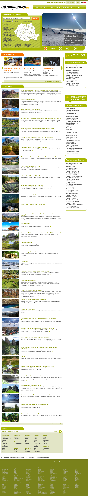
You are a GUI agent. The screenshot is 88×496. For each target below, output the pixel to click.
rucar (27, 490)
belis (3, 474)
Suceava (27, 451)
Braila (35, 438)
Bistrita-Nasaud (6, 438)
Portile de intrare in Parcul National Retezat (34, 404)
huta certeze (52, 490)
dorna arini (16, 475)
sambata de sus (5, 473)
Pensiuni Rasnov (71, 195)
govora (51, 493)
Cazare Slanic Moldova (72, 137)
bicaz (39, 474)
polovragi (28, 474)
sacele (76, 469)
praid (3, 475)
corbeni (15, 477)
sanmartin (64, 493)
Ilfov (35, 448)
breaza (3, 489)
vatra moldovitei (41, 480)
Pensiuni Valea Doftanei (72, 201)
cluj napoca (16, 482)
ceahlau (64, 480)
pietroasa (40, 489)
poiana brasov (29, 469)
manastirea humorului (18, 478)
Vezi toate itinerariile (56, 424)
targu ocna (40, 479)
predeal (3, 476)
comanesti (40, 472)
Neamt (27, 441)
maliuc (64, 475)
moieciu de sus (5, 480)
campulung (4, 486)
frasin (15, 489)
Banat (15, 441)
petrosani (4, 487)
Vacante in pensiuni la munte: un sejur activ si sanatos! (38, 395)
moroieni (3, 491)
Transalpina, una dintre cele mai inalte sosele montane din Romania (39, 214)
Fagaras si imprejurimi (9, 40)
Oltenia (45, 435)
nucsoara (52, 467)
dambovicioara (29, 482)
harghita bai (65, 478)
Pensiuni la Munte (71, 189)
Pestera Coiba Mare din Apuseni (31, 376)
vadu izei (3, 482)
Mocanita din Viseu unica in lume (31, 414)
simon (51, 468)
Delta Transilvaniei (26, 357)
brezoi (76, 467)
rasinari (39, 469)
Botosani (27, 449)
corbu (51, 472)
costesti (64, 473)
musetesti (76, 482)
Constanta (46, 448)
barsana (64, 467)
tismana (52, 488)
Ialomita (36, 446)
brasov (39, 490)
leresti (27, 485)
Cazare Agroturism (72, 151)
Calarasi (36, 441)
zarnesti (3, 474)
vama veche (52, 482)
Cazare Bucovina (72, 123)
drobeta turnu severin (42, 492)
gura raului (4, 488)
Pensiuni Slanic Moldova (72, 190)
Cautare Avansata (27, 21)
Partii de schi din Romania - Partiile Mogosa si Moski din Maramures (38, 319)
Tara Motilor (6, 43)
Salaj (3, 449)
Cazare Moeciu (71, 113)
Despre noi (49, 2)
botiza (15, 476)
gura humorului (5, 478)
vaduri (64, 470)
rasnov (3, 470)
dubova (27, 470)
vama (3, 477)
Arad (15, 449)
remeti (15, 484)
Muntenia (36, 435)
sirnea (64, 489)
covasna (15, 474)
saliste (27, 473)
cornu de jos (77, 485)
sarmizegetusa (17, 489)
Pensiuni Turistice (71, 192)
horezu (27, 482)
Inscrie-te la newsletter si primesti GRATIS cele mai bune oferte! (78, 97)
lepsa (27, 472)
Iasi (26, 440)
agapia (15, 472)
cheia (15, 470)
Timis (15, 445)
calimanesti (65, 467)
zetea (51, 481)
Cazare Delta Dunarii (73, 110)
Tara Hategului (7, 41)
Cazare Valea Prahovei (74, 148)
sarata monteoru (29, 467)
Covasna (4, 443)
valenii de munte (66, 485)
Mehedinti (46, 440)
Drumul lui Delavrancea (28, 309)
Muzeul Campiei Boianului (29, 252)
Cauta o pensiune (41, 7)
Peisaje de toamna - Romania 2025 (31, 290)
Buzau (35, 440)
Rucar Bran (6, 26)
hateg (27, 467)
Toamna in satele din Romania (30, 109)
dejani (39, 473)
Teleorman (37, 451)
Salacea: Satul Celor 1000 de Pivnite (32, 176)
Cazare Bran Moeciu (73, 140)
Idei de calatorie (55, 7)
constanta (76, 468)
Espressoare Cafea (69, 461)
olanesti (76, 477)
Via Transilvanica (26, 223)
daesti (51, 485)
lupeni (64, 491)
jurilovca (52, 487)
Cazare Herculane (70, 108)
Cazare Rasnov (70, 142)
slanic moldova (17, 480)
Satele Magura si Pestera (28, 280)
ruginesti (64, 488)
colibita (27, 480)
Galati (27, 438)
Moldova (27, 435)
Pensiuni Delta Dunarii (74, 67)
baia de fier (16, 493)
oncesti (76, 476)
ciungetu (52, 471)
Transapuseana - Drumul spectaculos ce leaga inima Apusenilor (41, 118)
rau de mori (28, 476)
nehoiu (76, 467)
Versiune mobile (26, 461)
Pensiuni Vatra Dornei (72, 70)
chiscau (27, 491)
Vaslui (27, 443)
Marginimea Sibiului (8, 37)
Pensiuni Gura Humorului (74, 75)
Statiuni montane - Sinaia (28, 195)
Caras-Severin (18, 443)
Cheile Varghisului (26, 242)
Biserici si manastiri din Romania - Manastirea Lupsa (37, 366)
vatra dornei (65, 469)
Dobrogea (46, 446)
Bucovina (5, 27)
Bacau (27, 437)
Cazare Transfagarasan (72, 138)
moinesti (40, 482)
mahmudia (16, 485)
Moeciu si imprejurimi (8, 28)
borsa (15, 487)
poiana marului (17, 479)
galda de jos (77, 487)
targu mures (28, 471)
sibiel (15, 467)
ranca (3, 484)
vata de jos (77, 478)
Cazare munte (70, 124)
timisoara (16, 491)
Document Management (52, 461)
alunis (76, 483)
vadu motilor (40, 481)
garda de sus (4, 489)
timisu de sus (65, 471)
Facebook (62, 2)
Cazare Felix (69, 126)
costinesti (52, 491)
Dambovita (37, 443)
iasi (14, 469)
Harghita (4, 445)
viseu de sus (77, 474)
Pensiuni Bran (70, 78)
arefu (39, 489)
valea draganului (17, 482)
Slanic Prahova (27, 44)
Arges (35, 437)
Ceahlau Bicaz (7, 29)
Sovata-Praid (27, 45)
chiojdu (39, 491)
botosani (28, 487)
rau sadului (77, 486)
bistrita (27, 484)
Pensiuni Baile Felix (71, 80)
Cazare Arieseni (71, 143)
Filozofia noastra (56, 2)
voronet (15, 473)
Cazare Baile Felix (72, 118)
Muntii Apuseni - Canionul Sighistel (32, 185)
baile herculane (5, 472)
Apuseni (5, 24)
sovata (3, 467)
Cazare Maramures (71, 135)
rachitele (40, 488)
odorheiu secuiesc (17, 492)
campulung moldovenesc (19, 481)
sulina (27, 481)
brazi (27, 478)
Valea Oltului (18, 45)
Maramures (17, 435)
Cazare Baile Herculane (72, 150)
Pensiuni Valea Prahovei (72, 73)
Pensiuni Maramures (72, 83)
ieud (27, 488)
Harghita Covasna (7, 34)
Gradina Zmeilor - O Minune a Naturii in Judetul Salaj (37, 128)
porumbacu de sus (42, 467)
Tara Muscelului (7, 44)
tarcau (39, 486)
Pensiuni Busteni (72, 168)
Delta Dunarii (6, 31)
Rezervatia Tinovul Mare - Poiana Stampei (34, 147)
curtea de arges (17, 468)
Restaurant (8, 21)
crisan (3, 483)
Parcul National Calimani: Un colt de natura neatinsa (37, 137)
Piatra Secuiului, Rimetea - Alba (30, 166)
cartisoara (4, 492)
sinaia (27, 492)
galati (51, 470)
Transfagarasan (7, 45)
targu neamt (40, 483)
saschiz (39, 482)
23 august (52, 482)
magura (39, 468)
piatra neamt (28, 493)
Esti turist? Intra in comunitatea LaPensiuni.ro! (38, 457)
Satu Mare (17, 438)
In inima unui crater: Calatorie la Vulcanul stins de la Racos (39, 90)
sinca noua (52, 476)
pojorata (52, 467)
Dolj (44, 437)
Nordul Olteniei (7, 38)
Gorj (44, 438)
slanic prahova (5, 482)
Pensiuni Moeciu (72, 72)
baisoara (52, 469)
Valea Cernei (18, 44)
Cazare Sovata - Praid (7, 33)
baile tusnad (16, 474)
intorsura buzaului (41, 487)
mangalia (76, 474)
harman (64, 492)
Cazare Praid (69, 134)
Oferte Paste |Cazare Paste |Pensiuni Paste (78, 55)
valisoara (76, 472)
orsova (15, 486)
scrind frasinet (77, 481)
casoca (39, 474)
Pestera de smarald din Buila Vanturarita (33, 299)
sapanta (27, 468)
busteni (15, 483)
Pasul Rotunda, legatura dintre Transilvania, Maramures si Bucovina (39, 348)
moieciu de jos (5, 469)
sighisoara (4, 479)
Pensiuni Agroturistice (74, 184)
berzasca (64, 486)
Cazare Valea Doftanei (72, 145)
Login (78, 2)
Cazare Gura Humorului (73, 121)
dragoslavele (77, 479)
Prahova (36, 449)
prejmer (64, 474)
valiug (64, 477)
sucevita (28, 489)
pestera (15, 490)
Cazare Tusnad (70, 128)
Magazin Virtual (61, 461)
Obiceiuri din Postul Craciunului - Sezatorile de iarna (37, 328)
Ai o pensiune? (79, 7)
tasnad (15, 488)
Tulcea (45, 449)
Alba (3, 437)
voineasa (40, 478)
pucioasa (76, 470)
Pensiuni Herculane (71, 69)
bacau (64, 468)
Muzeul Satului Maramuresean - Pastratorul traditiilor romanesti (41, 233)
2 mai (39, 467)
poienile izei (28, 475)
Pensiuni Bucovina (72, 77)
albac (3, 485)
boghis (64, 481)
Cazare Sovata (70, 131)
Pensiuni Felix (69, 180)
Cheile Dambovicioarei (28, 99)
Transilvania (5, 435)
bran (3, 467)
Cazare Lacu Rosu (71, 119)
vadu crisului (65, 479)
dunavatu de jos (53, 477)
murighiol (28, 477)
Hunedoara (5, 446)
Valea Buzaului (7, 46)
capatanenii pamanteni (42, 493)
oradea (39, 475)
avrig (15, 471)
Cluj (3, 441)
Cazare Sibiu (69, 115)
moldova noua (41, 471)
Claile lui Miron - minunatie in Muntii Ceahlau (35, 337)
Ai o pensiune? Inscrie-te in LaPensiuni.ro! (12, 457)
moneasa (40, 485)
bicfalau (64, 472)
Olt (44, 441)
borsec (39, 470)
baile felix (4, 468)
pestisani (52, 479)
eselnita (15, 467)
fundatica (76, 482)
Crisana (16, 448)
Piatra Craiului (7, 39)
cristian (76, 480)
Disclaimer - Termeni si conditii (16, 461)
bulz (63, 482)
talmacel (76, 471)
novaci (39, 477)
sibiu (3, 481)
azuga (51, 484)
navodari (52, 489)
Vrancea (27, 445)
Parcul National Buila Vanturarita (31, 385)
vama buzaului (53, 480)
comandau (52, 492)
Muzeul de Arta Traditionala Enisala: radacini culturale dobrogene (41, 157)
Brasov (4, 440)
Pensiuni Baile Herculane (72, 206)
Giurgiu (36, 445)
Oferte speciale (67, 7)
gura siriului (40, 484)
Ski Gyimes (24, 261)
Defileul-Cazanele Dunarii (30, 46)
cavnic (51, 489)
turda (51, 483)
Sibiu (3, 451)
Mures (3, 448)
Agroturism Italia (43, 461)
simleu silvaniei (78, 473)
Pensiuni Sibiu (71, 170)
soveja (64, 490)
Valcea (45, 443)
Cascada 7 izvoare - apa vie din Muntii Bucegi (35, 271)
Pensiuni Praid (70, 187)
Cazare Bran (70, 112)
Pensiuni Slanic (71, 203)
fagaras (51, 486)
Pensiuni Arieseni (71, 66)
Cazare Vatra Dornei (72, 116)
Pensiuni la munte (72, 85)
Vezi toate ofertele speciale (53, 81)
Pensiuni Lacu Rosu (71, 174)
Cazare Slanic (70, 147)
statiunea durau (53, 474)
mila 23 (27, 474)
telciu (76, 475)
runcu (27, 483)
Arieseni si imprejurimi (9, 35)
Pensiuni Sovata (71, 198)
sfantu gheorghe (66, 487)
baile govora (65, 476)
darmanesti (65, 482)
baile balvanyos (53, 473)
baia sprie (28, 489)
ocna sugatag (53, 478)
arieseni (3, 471)
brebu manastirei (66, 483)
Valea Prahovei (18, 46)
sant (27, 486)
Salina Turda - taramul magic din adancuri (34, 204)
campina (76, 484)
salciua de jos (41, 476)
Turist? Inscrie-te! (70, 2)
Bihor (15, 451)
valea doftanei (29, 479)
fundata (3, 490)
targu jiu (64, 474)
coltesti (51, 475)
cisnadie (64, 484)
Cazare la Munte (71, 132)
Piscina (16, 21)
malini (64, 489)
